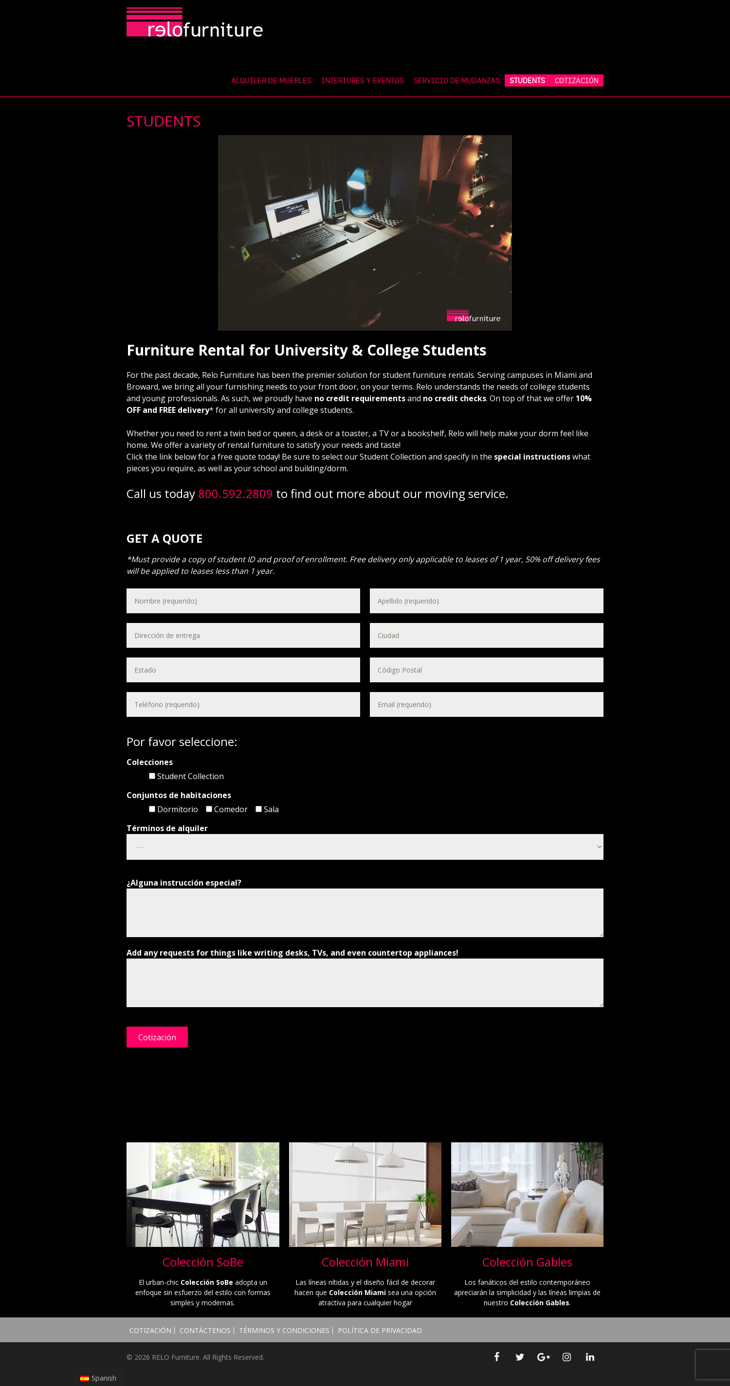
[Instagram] (566, 1357)
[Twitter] (519, 1357)
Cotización (150, 1330)
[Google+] (543, 1357)
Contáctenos (205, 1330)
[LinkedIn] (590, 1357)
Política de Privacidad (380, 1330)
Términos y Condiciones (284, 1330)
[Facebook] (496, 1357)
